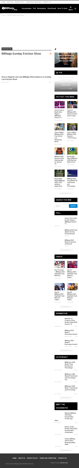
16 (75, 382)
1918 (66, 64)
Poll (34, 8)
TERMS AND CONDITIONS (33, 2)
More (70, 8)
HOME (3, 2)
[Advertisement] (39, 31)
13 (75, 394)
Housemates (26, 8)
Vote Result (51, 8)
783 (67, 236)
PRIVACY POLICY (19, 2)
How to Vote (62, 8)
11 (75, 326)
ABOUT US (10, 2)
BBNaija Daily (64, 462)
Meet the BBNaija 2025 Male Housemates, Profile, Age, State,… (65, 416)
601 (67, 246)
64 (75, 434)
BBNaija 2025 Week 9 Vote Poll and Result (70, 242)
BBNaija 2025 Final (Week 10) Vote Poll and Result (71, 232)
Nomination (41, 8)
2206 (70, 88)
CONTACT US (47, 2)
